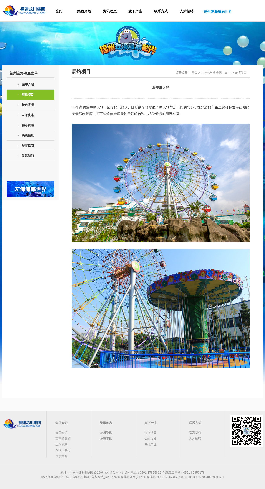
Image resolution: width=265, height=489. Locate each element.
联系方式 (161, 11)
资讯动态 (110, 11)
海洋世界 (150, 432)
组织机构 (61, 444)
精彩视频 (25, 125)
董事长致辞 (63, 438)
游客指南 (25, 146)
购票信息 (25, 135)
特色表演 (25, 105)
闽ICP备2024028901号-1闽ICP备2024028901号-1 (190, 477)
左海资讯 (25, 115)
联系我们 (25, 156)
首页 (58, 11)
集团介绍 (84, 11)
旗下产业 (135, 11)
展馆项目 (25, 95)
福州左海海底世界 (215, 72)
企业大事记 (63, 450)
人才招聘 (187, 11)
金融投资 (150, 438)
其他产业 (150, 444)
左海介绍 (25, 84)
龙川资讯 (106, 432)
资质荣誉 (61, 456)
